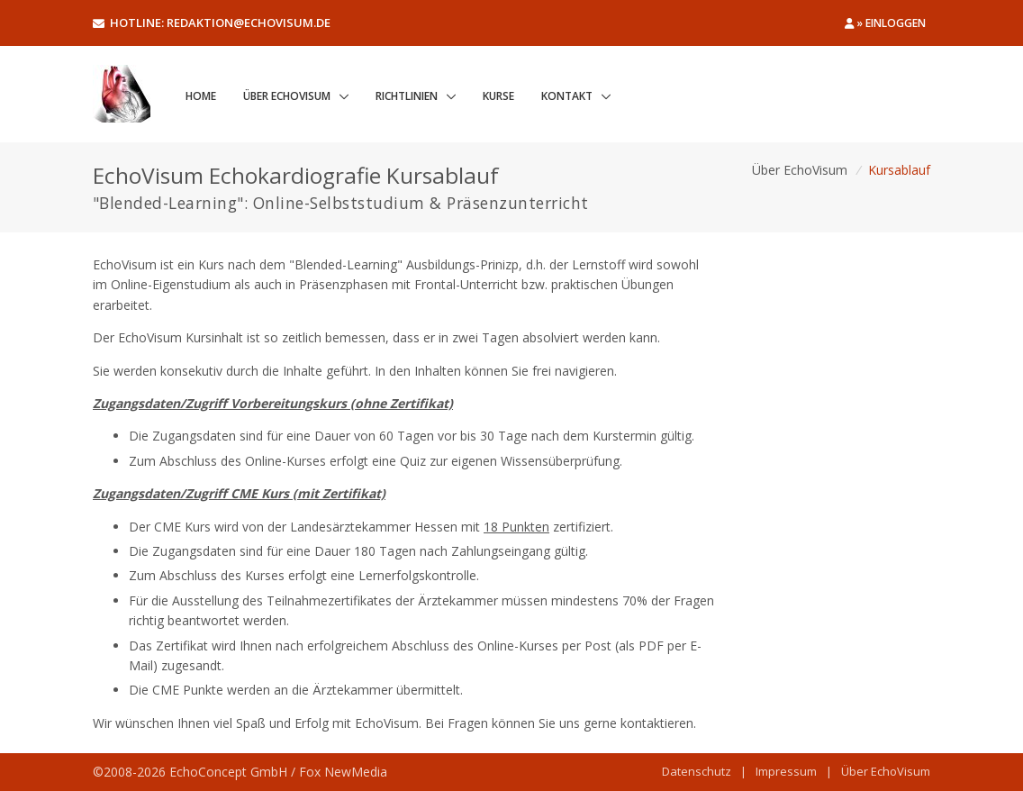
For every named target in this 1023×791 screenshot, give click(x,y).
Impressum (786, 771)
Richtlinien (407, 96)
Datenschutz (696, 771)
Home (201, 96)
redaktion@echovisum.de (248, 22)
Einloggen (895, 23)
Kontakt (567, 96)
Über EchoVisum (286, 96)
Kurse (498, 96)
